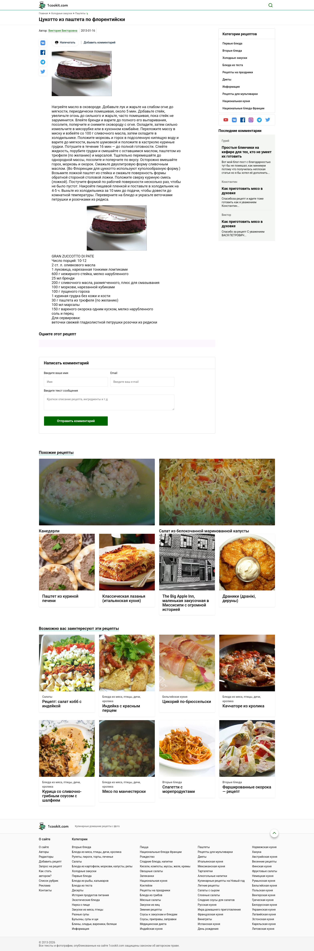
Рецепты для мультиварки (215, 851)
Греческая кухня (263, 900)
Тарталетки (205, 871)
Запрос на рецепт (50, 866)
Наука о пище (81, 904)
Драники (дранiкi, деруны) (239, 598)
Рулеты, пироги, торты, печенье (92, 856)
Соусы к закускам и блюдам (158, 914)
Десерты (78, 890)
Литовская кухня (263, 928)
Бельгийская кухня (174, 696)
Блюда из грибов (151, 895)
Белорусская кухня (264, 904)
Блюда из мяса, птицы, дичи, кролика (121, 699)
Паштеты (204, 847)
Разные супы (80, 914)
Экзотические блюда (86, 900)
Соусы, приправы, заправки (158, 919)
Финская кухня (262, 866)
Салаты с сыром (209, 890)
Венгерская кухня (263, 895)
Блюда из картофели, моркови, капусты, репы (102, 866)
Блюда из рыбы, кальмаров (90, 880)
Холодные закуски (84, 871)
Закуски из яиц (150, 904)
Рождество (147, 856)
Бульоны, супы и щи (85, 919)
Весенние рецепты (264, 861)
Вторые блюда (172, 782)
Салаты (47, 696)
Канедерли (49, 531)
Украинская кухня (264, 909)
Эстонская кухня (263, 919)
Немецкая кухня (263, 876)
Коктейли (146, 885)
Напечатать (65, 42)
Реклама (44, 885)
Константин (229, 181)
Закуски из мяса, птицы (87, 909)
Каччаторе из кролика (243, 706)
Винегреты (205, 919)
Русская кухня (207, 904)
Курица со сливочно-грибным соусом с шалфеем (62, 795)
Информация (80, 928)
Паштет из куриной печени (60, 598)
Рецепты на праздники (155, 890)
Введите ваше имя (56, 373)
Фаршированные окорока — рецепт (246, 789)
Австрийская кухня (264, 856)
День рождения (208, 928)
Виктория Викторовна (62, 30)
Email (113, 373)
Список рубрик (48, 880)
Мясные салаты (150, 900)
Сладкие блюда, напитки (156, 861)
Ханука (256, 851)
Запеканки (147, 876)
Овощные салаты (151, 871)
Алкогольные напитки (212, 876)
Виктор (226, 214)
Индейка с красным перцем (121, 708)
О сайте (44, 847)
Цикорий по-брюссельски (186, 701)
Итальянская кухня (210, 861)
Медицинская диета (153, 924)
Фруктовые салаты (264, 871)
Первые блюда (82, 876)
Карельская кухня (264, 924)
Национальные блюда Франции (161, 851)
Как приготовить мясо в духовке (242, 190)
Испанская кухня (209, 924)
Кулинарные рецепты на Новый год (221, 880)
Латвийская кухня (264, 914)
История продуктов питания (90, 895)
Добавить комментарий (99, 42)
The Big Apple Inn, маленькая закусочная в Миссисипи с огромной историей (185, 603)
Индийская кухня (151, 928)
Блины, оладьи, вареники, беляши (94, 924)
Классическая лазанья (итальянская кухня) (123, 598)
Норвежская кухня (264, 847)
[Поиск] (271, 5)
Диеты (202, 856)
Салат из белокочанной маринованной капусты (204, 531)
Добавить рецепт (50, 861)
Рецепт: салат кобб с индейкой (62, 703)
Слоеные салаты (209, 895)
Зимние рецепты (151, 909)
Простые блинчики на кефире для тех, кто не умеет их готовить (247, 151)
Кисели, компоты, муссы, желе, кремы (165, 866)
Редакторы (46, 856)
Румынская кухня (263, 880)
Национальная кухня (153, 880)
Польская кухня (262, 890)
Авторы (44, 851)
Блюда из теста (82, 885)
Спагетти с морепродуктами (178, 789)
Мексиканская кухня (211, 866)
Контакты (45, 890)
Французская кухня (210, 914)
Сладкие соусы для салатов (216, 900)
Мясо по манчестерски (124, 791)
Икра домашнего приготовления (219, 909)
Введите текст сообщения (61, 390)
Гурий (225, 140)
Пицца (144, 847)
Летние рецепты (208, 885)
